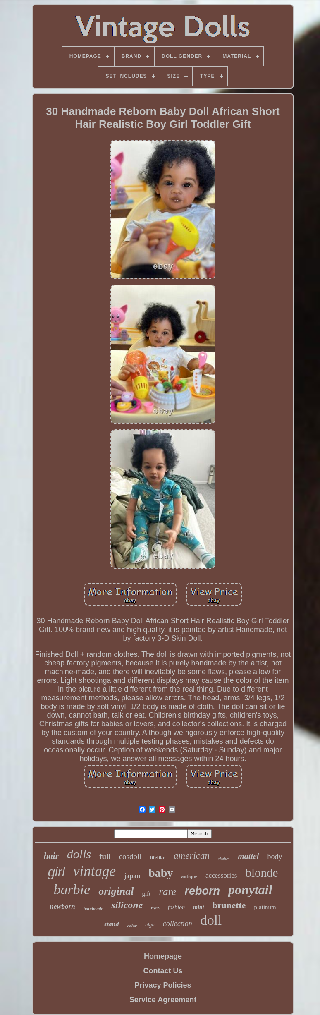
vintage (94, 871)
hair (51, 856)
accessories (221, 875)
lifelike (158, 858)
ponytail (250, 889)
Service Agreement (162, 1000)
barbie (71, 889)
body (274, 856)
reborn (202, 891)
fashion (176, 907)
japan (132, 875)
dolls (79, 854)
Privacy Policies (162, 985)
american (192, 855)
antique (189, 876)
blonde (261, 872)
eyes (155, 907)
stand (111, 924)
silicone (127, 905)
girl (56, 872)
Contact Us (162, 971)
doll (211, 920)
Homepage (163, 956)
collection (177, 923)
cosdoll (130, 856)
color (131, 925)
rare (167, 891)
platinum (265, 907)
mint (198, 907)
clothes (223, 859)
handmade (93, 908)
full (104, 856)
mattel (248, 856)
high (150, 925)
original (116, 891)
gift (146, 894)
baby (160, 873)
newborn (62, 906)
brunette (229, 905)
